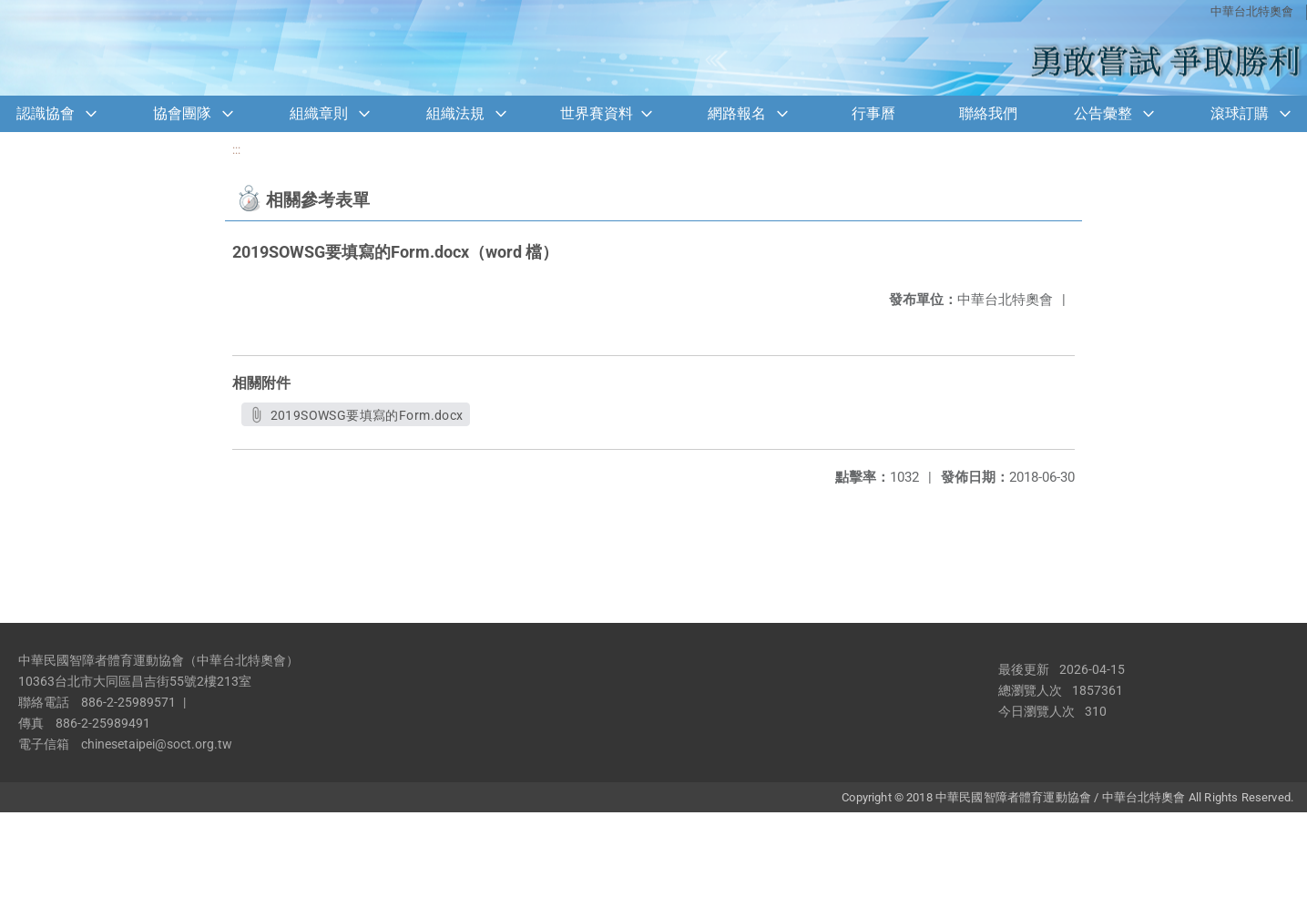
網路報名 (737, 113)
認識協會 (45, 113)
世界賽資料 (596, 113)
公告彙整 (1103, 113)
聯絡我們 (988, 113)
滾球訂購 (1239, 113)
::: (236, 150)
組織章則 (319, 113)
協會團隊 (182, 113)
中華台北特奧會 (1251, 11)
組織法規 (455, 113)
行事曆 (873, 113)
